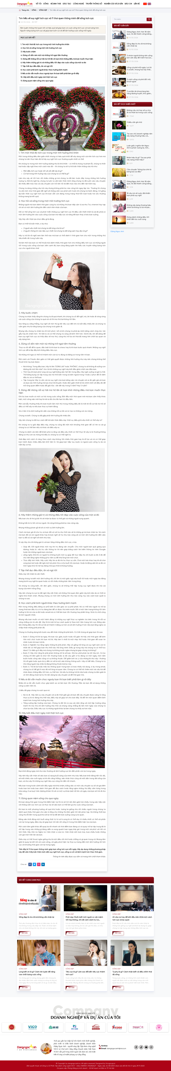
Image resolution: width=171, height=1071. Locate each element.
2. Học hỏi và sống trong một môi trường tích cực (41, 48)
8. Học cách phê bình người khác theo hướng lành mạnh (44, 70)
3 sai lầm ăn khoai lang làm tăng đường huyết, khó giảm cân (139, 92)
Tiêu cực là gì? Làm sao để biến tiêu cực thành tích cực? (85, 973)
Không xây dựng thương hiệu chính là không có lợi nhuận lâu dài (139, 206)
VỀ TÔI (38, 4)
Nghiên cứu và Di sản (113, 4)
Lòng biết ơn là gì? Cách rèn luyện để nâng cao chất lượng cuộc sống (37, 973)
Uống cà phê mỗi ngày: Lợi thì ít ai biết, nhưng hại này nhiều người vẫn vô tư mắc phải (139, 69)
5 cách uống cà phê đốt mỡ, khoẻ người (139, 81)
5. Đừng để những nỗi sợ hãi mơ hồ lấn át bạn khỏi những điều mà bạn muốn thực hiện (57, 59)
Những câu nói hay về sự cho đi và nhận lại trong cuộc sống (139, 111)
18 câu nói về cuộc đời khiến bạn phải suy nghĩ (138, 194)
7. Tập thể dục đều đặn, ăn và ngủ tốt (37, 66)
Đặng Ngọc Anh (117, 231)
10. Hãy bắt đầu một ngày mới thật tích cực (39, 77)
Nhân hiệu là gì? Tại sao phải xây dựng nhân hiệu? (139, 159)
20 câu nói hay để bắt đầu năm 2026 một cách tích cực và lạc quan (132, 918)
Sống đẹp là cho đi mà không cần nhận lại (139, 45)
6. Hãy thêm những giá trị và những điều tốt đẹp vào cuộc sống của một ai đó (53, 63)
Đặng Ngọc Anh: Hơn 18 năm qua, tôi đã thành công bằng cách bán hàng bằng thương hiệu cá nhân (139, 33)
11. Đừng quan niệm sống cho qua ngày (37, 81)
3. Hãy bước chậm (28, 52)
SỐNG (46, 4)
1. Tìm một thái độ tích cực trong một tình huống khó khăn (45, 44)
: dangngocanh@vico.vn (112, 1049)
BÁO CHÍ (128, 4)
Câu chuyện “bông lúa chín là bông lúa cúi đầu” (139, 171)
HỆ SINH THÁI (56, 4)
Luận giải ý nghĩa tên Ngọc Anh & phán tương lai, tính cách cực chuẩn (138, 147)
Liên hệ (137, 4)
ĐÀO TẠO (67, 4)
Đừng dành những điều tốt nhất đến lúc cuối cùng (138, 218)
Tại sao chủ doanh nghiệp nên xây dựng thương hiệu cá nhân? (139, 135)
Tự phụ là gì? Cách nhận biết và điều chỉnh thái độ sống (132, 973)
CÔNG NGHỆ (78, 4)
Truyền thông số (94, 4)
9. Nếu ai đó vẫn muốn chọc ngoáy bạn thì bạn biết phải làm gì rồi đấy (50, 74)
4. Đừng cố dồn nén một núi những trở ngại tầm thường (44, 55)
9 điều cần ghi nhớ (134, 122)
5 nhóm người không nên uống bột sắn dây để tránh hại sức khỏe (139, 57)
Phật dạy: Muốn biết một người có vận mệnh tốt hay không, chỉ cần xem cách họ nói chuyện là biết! (84, 918)
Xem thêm (25, 933)
